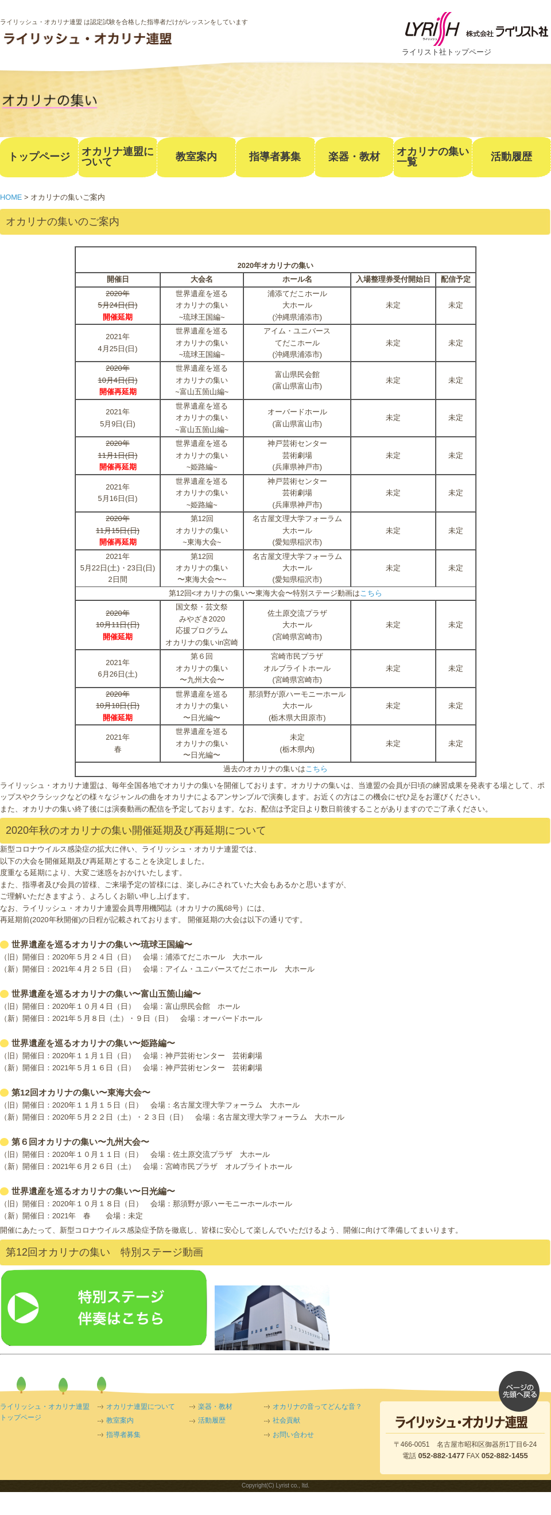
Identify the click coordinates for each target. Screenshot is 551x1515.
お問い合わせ (293, 1435)
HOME (11, 197)
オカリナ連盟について (140, 1407)
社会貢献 (286, 1420)
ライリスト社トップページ (446, 52)
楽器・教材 (215, 1407)
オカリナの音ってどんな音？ (317, 1407)
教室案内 (120, 1420)
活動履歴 (212, 1420)
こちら (371, 593)
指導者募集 (123, 1435)
